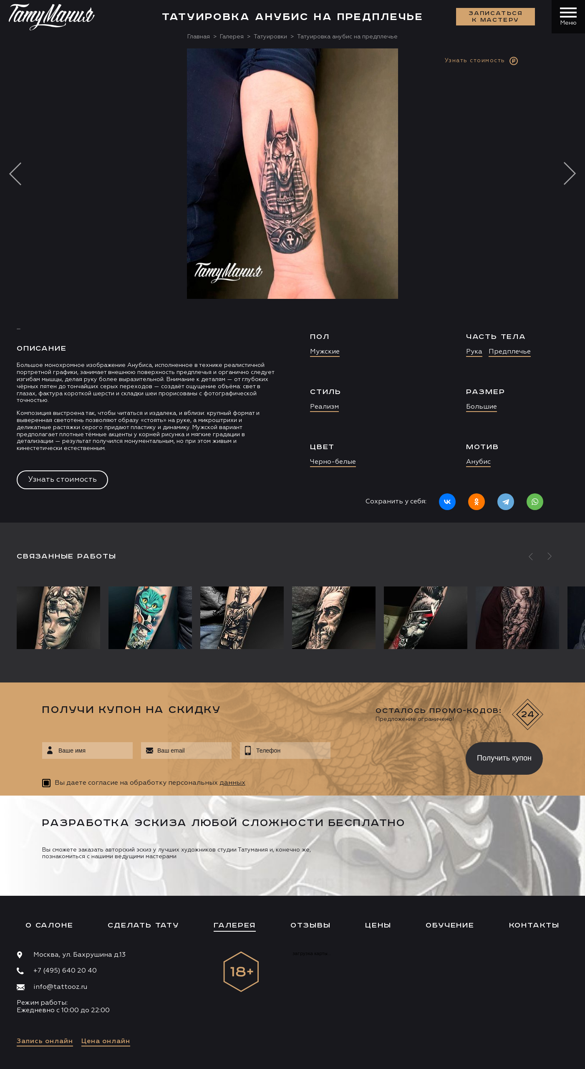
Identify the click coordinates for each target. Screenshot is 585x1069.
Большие (481, 407)
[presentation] (392, 756)
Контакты (534, 925)
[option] (292, 285)
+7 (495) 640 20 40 (65, 971)
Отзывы (310, 925)
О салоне (49, 925)
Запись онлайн (45, 1041)
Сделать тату (143, 925)
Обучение (450, 925)
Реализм (324, 407)
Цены (378, 925)
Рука (474, 352)
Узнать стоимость (62, 479)
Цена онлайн (105, 1041)
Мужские (325, 352)
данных (232, 783)
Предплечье (510, 352)
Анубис (478, 462)
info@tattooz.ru (60, 987)
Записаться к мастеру (496, 16)
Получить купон (504, 758)
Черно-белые (333, 462)
